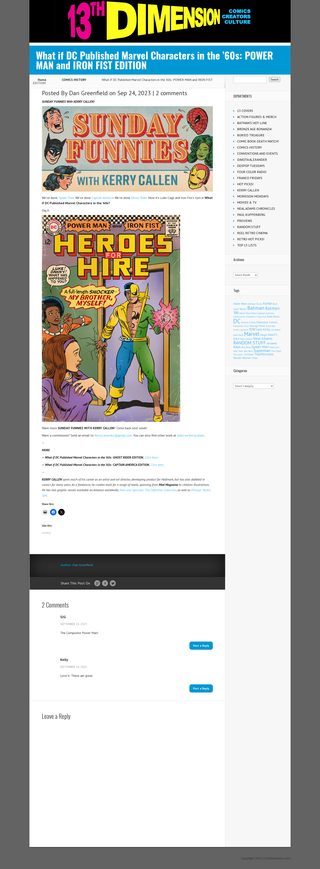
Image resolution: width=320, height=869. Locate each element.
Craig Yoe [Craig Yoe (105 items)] (261, 316)
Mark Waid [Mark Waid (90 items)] (238, 335)
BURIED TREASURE (250, 135)
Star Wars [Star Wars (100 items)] (248, 351)
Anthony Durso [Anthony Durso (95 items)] (255, 303)
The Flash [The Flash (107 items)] (276, 351)
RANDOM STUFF (249, 227)
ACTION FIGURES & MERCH (256, 117)
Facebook (105, 583)
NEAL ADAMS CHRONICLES (256, 208)
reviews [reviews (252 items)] (272, 343)
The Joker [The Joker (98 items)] (238, 354)
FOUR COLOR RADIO (251, 172)
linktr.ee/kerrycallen (190, 435)
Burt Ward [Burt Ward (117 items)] (251, 313)
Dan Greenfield (88, 93)
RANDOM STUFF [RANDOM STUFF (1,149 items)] (249, 343)
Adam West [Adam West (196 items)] (240, 303)
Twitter (113, 583)
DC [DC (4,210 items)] (237, 321)
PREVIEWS (244, 221)
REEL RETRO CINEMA (252, 233)
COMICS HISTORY (74, 80)
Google (97, 583)
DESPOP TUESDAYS (251, 166)
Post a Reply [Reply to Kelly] (201, 688)
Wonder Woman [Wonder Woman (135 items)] (242, 358)
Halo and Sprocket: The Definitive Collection (147, 490)
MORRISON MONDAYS (253, 196)
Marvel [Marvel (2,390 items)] (252, 333)
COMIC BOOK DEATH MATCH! (258, 141)
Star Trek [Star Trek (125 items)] (238, 351)
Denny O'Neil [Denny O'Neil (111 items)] (248, 322)
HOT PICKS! (245, 184)
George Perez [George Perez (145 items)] (257, 326)
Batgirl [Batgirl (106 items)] (243, 308)
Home (42, 80)
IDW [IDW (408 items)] (252, 329)
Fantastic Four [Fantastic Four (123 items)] (241, 326)
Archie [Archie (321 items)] (267, 303)
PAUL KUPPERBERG (251, 215)
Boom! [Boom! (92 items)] (242, 313)
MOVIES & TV (247, 202)
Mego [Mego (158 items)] (263, 335)
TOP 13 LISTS (247, 245)
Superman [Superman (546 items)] (262, 350)
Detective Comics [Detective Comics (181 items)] (267, 322)
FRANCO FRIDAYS (249, 178)
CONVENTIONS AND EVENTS (257, 153)
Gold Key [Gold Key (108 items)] (270, 326)
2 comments (171, 93)
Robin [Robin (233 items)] (237, 347)
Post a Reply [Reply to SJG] (201, 645)
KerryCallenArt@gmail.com (113, 435)
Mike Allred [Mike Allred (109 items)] (246, 338)
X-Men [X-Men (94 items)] (254, 358)
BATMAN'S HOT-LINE (252, 123)
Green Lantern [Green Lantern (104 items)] (240, 329)
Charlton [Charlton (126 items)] (251, 316)
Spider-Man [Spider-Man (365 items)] (260, 346)
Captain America (102, 198)
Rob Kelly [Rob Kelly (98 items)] (246, 347)
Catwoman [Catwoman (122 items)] (239, 316)
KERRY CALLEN (248, 190)
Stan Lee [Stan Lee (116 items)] (274, 347)
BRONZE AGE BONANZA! (254, 129)
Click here (151, 457)
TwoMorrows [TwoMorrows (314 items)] (263, 354)
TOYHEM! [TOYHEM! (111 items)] (249, 354)
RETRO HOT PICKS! (250, 239)
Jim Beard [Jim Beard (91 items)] (275, 329)
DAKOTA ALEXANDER (252, 160)
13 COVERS (245, 111)
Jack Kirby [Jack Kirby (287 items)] (263, 329)
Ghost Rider (139, 198)
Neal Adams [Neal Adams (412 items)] (262, 338)
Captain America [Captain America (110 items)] (266, 313)
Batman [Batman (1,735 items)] (255, 307)
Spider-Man (66, 198)
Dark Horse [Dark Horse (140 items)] (273, 316)
